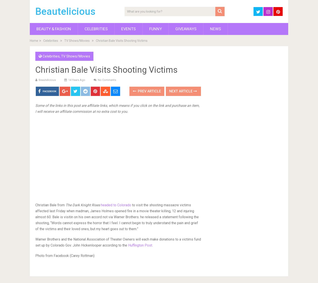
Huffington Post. (140, 245)
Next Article (183, 91)
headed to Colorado (116, 205)
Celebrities (96, 29)
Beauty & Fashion (53, 29)
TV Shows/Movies (77, 40)
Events (128, 29)
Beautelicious (65, 11)
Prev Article (147, 91)
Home (34, 40)
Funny (155, 29)
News (215, 29)
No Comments (107, 80)
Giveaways (186, 29)
